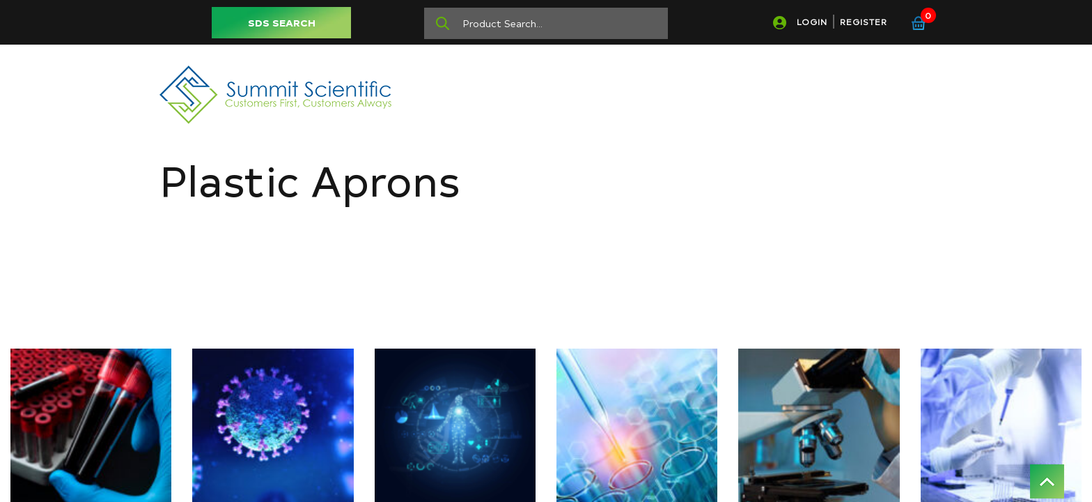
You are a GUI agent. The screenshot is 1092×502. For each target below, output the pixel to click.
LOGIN (812, 21)
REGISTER (863, 21)
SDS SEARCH (281, 22)
